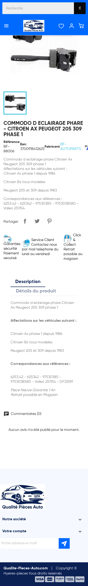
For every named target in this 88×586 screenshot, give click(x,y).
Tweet (37, 221)
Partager (25, 221)
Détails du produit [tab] (36, 291)
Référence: (12, 142)
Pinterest (49, 221)
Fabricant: (52, 146)
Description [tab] (28, 282)
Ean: (23, 144)
